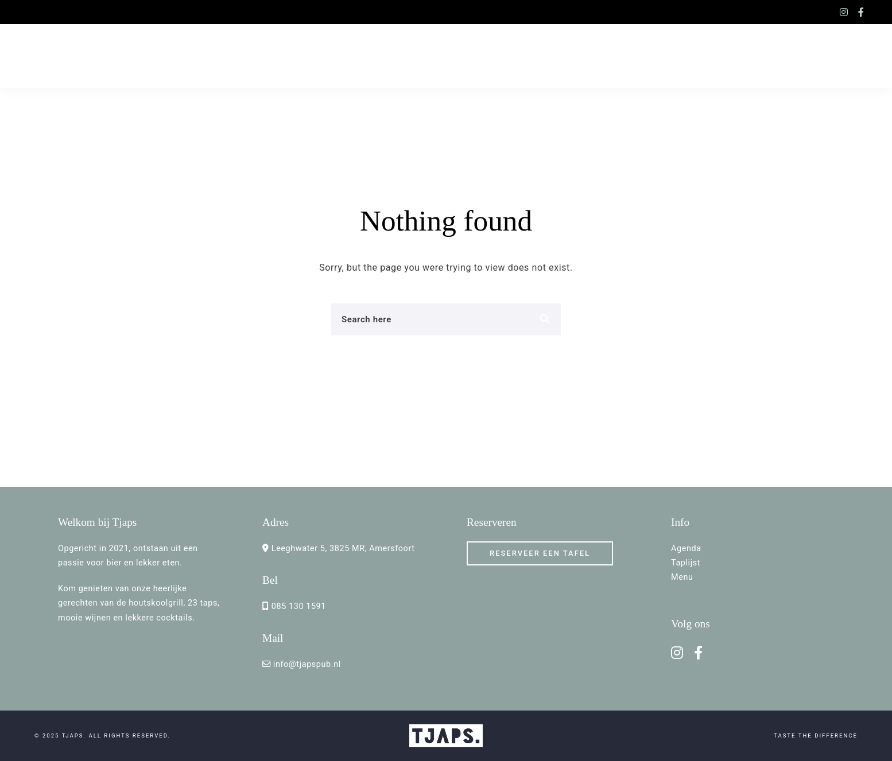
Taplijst (685, 563)
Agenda (686, 548)
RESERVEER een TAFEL (540, 553)
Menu (682, 577)
